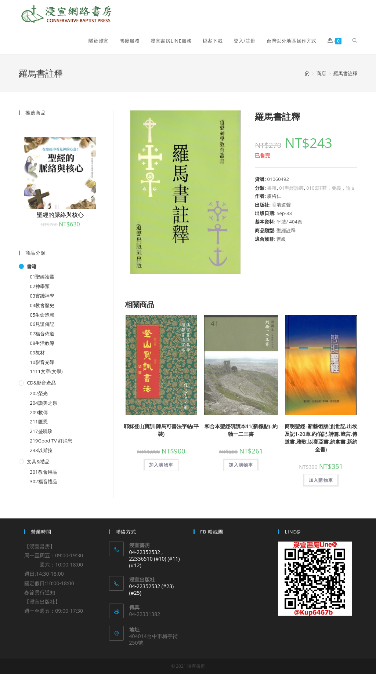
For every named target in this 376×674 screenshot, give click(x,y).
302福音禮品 (43, 481)
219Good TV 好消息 (51, 440)
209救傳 (38, 412)
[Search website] (355, 40)
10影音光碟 (42, 362)
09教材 (37, 352)
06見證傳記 (42, 324)
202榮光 (38, 393)
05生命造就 (42, 315)
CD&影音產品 (41, 382)
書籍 (271, 188)
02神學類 (40, 286)
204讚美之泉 (43, 403)
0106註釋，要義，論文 (330, 188)
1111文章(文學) (46, 371)
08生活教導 (42, 343)
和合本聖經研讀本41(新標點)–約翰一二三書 (241, 430)
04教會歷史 (42, 305)
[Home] (307, 73)
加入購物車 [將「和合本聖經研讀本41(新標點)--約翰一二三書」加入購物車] (241, 465)
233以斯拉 (41, 450)
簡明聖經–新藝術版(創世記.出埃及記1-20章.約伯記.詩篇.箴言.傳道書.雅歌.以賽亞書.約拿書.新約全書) (321, 438)
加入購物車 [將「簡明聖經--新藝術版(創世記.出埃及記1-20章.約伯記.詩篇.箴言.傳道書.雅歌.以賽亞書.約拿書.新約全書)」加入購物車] (321, 480)
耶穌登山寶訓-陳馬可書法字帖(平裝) (161, 430)
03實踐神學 (42, 295)
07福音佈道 (42, 333)
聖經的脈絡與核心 (60, 215)
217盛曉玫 (41, 431)
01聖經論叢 (291, 188)
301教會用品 (43, 472)
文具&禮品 (38, 461)
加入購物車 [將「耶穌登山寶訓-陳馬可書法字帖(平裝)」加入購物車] (161, 465)
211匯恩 (38, 421)
